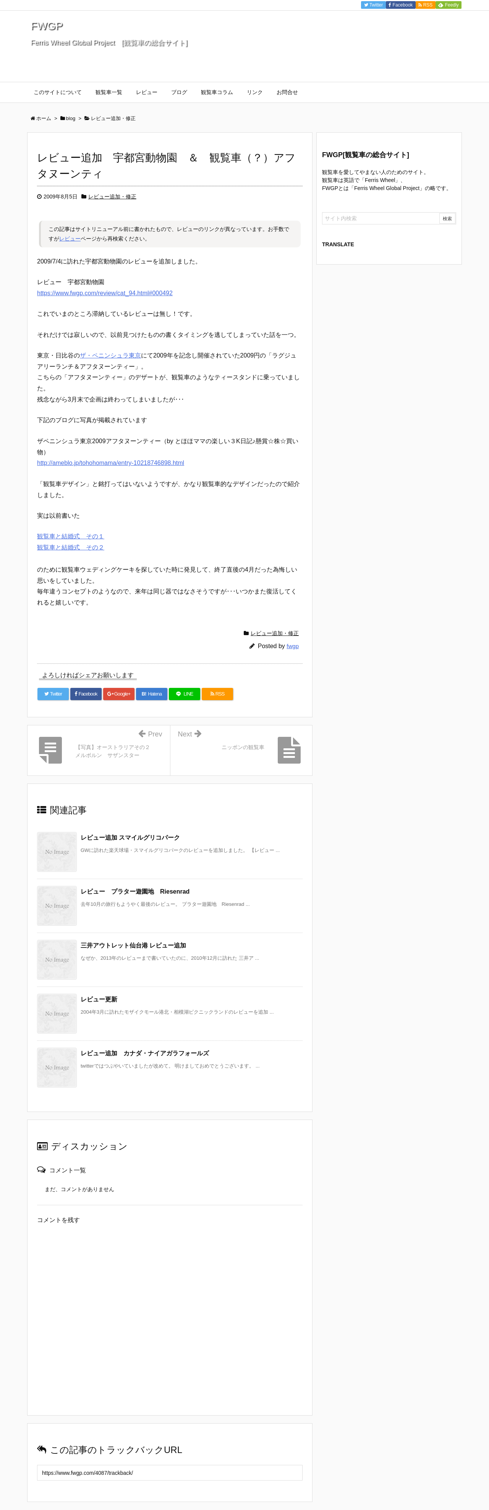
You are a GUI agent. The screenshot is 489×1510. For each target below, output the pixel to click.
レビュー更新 (99, 999)
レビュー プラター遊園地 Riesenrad (135, 891)
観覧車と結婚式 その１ (70, 536)
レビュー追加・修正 (112, 196)
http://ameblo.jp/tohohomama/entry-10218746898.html (110, 463)
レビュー (70, 239)
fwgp (293, 646)
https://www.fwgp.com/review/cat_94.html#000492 (105, 293)
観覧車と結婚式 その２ (70, 547)
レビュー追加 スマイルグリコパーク (130, 837)
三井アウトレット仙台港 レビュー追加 (133, 945)
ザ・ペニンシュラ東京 (110, 355)
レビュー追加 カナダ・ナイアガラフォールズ (145, 1053)
